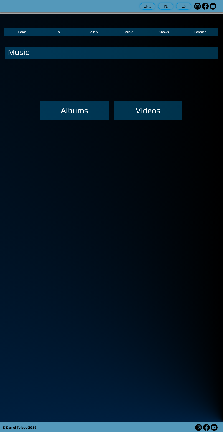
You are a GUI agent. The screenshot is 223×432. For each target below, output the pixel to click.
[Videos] (148, 110)
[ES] (183, 6)
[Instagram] (197, 6)
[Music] (128, 32)
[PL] (165, 6)
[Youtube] (213, 6)
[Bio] (57, 32)
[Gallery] (93, 32)
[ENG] (147, 6)
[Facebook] (205, 6)
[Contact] (200, 32)
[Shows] (164, 32)
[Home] (22, 32)
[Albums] (74, 110)
